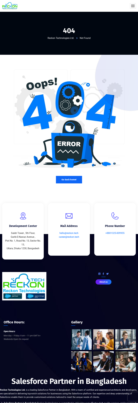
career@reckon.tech (69, 237)
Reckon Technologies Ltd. (61, 38)
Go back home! (69, 179)
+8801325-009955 (114, 233)
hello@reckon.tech (68, 233)
